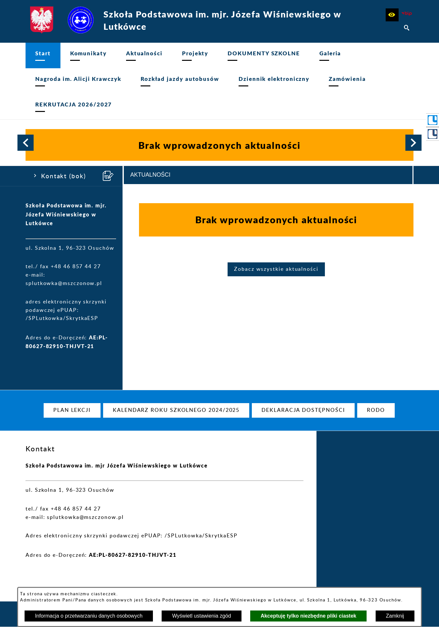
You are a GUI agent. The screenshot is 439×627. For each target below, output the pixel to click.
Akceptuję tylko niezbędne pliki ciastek (308, 616)
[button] (392, 14)
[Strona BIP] (407, 14)
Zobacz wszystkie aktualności (276, 269)
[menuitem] (43, 55)
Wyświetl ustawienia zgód (201, 616)
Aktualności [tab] (150, 174)
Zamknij (395, 616)
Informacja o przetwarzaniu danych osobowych (89, 616)
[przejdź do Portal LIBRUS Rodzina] (432, 133)
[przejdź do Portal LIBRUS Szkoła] (432, 120)
